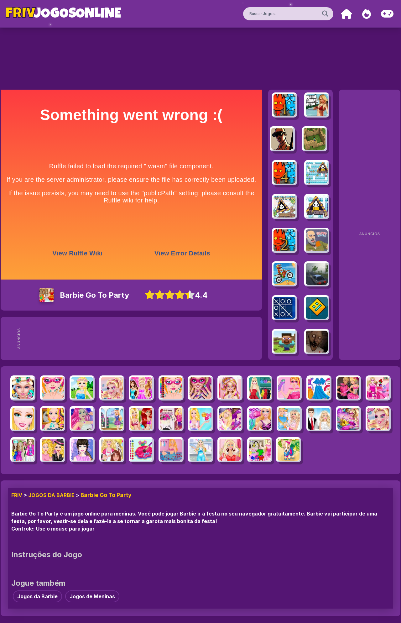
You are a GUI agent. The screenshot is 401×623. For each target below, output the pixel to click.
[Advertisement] (147, 338)
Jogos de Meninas (92, 596)
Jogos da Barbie (51, 495)
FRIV (16, 495)
